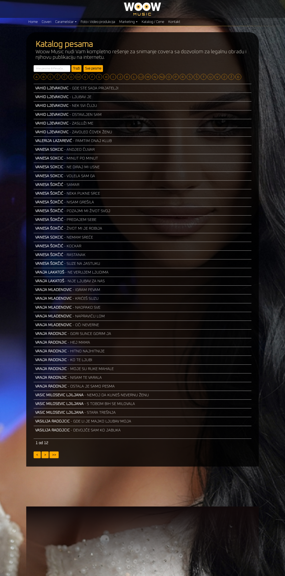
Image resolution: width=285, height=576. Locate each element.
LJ (141, 77)
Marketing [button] (128, 22)
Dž (78, 77)
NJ (162, 77)
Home (33, 22)
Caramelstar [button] (66, 22)
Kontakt (174, 22)
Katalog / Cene (153, 22)
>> (54, 455)
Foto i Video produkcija (97, 22)
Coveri (46, 22)
